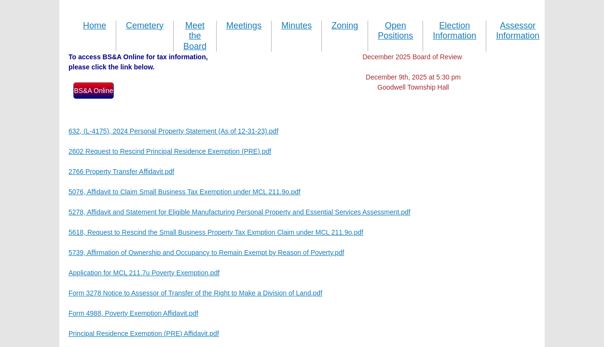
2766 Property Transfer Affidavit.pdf (121, 171)
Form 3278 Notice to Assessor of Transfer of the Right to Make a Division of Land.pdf (195, 293)
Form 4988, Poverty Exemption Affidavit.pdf (133, 313)
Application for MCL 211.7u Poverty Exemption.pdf (144, 273)
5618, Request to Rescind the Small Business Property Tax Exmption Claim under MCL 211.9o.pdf (216, 232)
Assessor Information (517, 31)
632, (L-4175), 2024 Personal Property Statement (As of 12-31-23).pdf (173, 131)
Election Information (454, 31)
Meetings (243, 25)
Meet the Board (194, 36)
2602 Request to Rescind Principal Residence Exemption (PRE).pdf (170, 151)
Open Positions (395, 31)
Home (94, 25)
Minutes (296, 25)
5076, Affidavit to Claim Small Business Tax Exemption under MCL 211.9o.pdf (185, 192)
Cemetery (145, 25)
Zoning (344, 25)
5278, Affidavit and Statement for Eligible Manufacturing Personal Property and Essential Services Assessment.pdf (240, 212)
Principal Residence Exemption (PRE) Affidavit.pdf (144, 333)
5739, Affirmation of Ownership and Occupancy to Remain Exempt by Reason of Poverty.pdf (206, 252)
